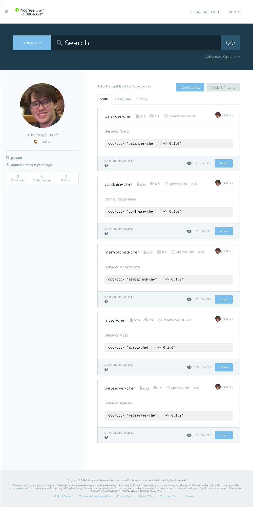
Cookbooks (190, 87)
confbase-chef (118, 184)
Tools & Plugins (223, 87)
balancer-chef (118, 116)
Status (189, 496)
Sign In (234, 12)
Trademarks (23, 488)
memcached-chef (122, 252)
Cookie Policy (146, 496)
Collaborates (122, 99)
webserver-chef (120, 388)
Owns (104, 99)
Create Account (205, 12)
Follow (224, 163)
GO (230, 42)
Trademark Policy (169, 496)
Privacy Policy (124, 496)
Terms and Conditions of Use (94, 496)
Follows (142, 99)
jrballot (14, 158)
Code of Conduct (63, 496)
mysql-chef (115, 320)
